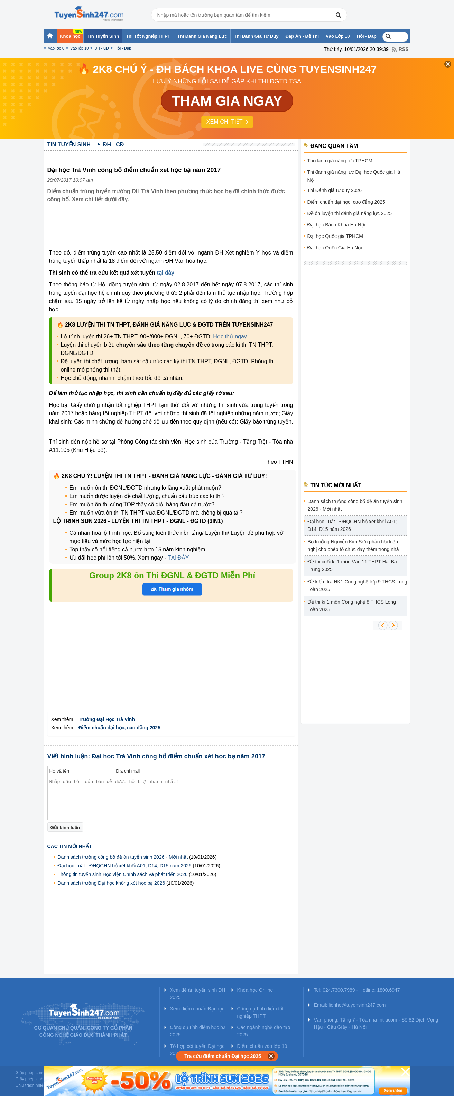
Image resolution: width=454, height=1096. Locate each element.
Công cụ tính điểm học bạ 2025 (198, 1031)
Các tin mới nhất (69, 846)
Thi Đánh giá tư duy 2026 (334, 190)
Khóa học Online (255, 990)
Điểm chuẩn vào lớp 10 (262, 1046)
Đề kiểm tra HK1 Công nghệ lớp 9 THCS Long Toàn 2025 (357, 585)
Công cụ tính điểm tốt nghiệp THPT (260, 1012)
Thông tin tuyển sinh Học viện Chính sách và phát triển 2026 (123, 874)
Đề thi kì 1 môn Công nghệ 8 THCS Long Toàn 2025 (352, 605)
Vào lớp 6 (56, 48)
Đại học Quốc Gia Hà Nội (334, 247)
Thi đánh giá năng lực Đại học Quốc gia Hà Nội (353, 176)
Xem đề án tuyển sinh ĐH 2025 (197, 993)
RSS (404, 49)
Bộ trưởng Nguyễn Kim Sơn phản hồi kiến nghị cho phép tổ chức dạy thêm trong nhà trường (353, 546)
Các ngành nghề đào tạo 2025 (263, 1031)
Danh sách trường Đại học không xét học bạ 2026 (111, 883)
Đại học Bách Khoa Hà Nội (336, 225)
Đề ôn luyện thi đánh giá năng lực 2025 (349, 213)
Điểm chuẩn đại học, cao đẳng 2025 (346, 202)
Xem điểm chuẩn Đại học (197, 1009)
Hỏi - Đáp (123, 48)
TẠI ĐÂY (178, 558)
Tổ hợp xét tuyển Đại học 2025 (197, 1049)
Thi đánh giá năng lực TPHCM (340, 160)
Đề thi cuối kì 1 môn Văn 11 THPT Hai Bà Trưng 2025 (352, 565)
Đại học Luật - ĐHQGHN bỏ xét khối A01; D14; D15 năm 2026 (125, 865)
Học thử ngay (230, 336)
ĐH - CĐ (101, 48)
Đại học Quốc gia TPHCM (335, 236)
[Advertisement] (173, 231)
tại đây (165, 273)
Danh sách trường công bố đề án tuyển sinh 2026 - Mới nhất (123, 857)
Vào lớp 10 (79, 48)
